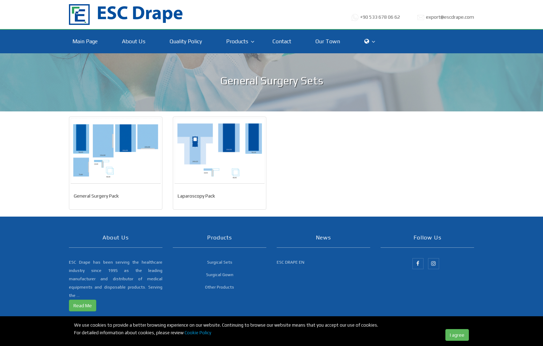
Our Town (327, 41)
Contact (282, 41)
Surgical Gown (219, 274)
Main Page (85, 41)
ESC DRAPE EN (290, 262)
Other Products (219, 287)
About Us (133, 41)
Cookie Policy (198, 332)
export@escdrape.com (450, 17)
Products (237, 41)
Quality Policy (186, 41)
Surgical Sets (219, 262)
